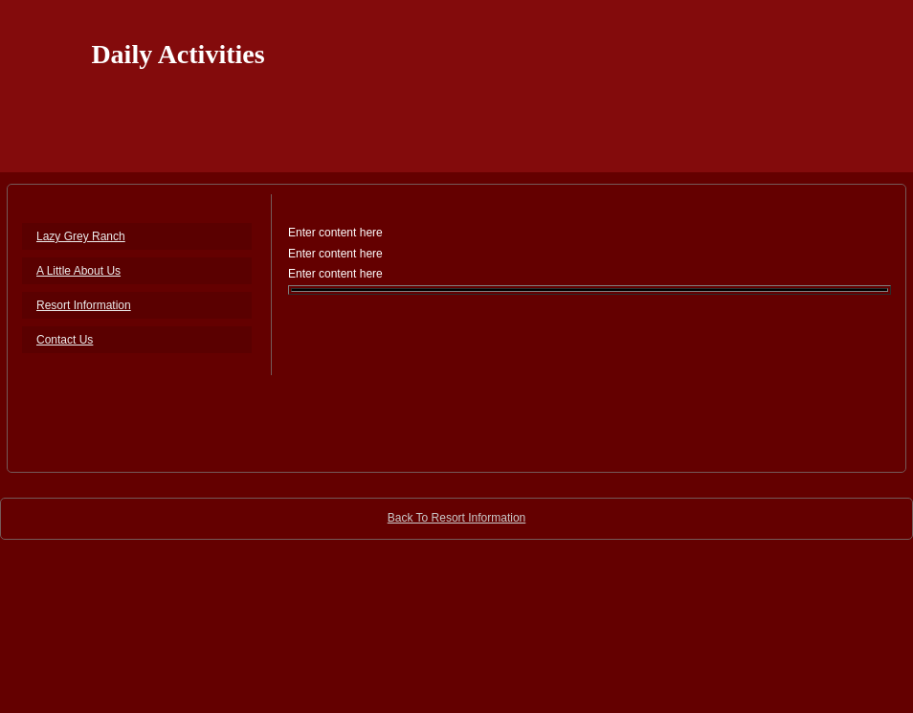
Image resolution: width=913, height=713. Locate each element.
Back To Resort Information (457, 517)
